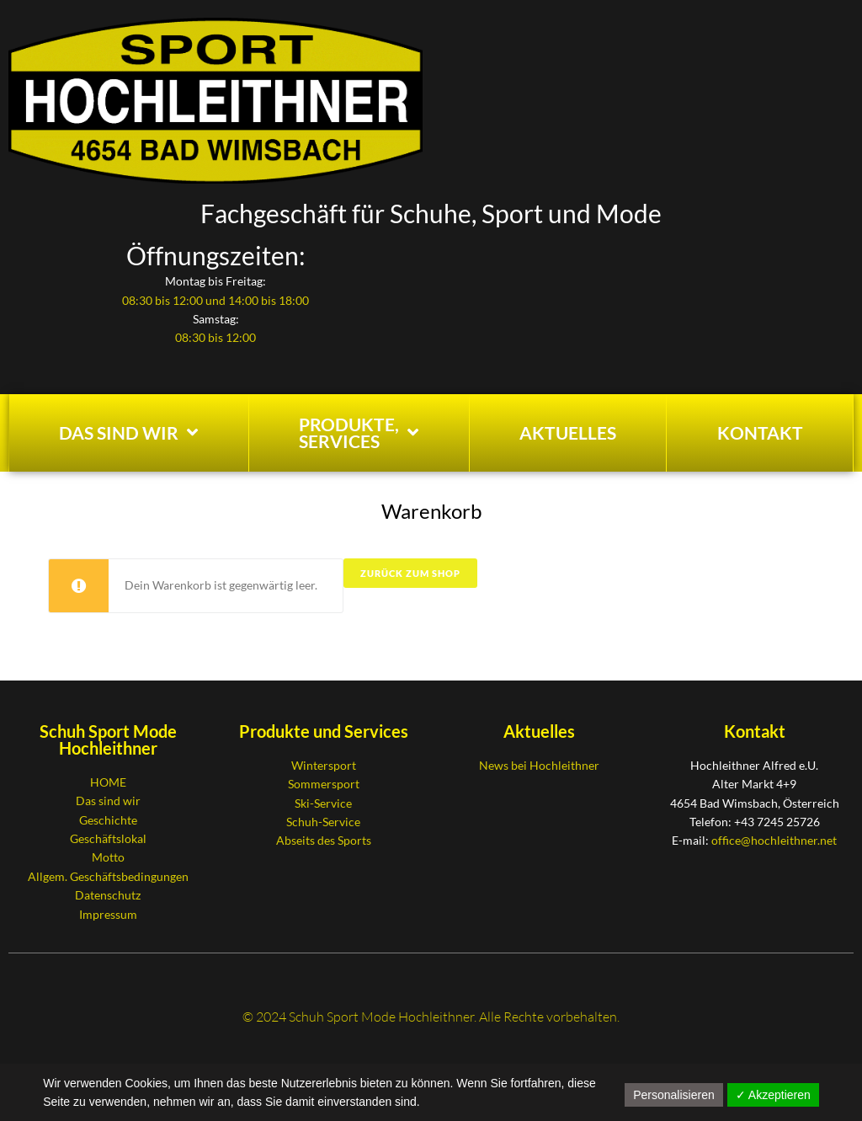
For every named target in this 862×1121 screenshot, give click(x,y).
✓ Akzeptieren (773, 1095)
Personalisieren (674, 1095)
